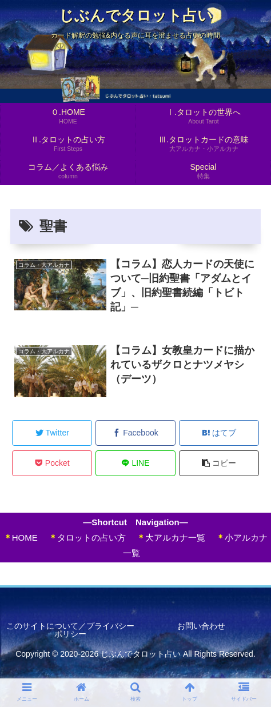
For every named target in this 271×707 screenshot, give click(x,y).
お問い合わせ (201, 626)
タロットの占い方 (87, 537)
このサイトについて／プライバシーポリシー (70, 630)
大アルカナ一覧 (171, 537)
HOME (20, 537)
